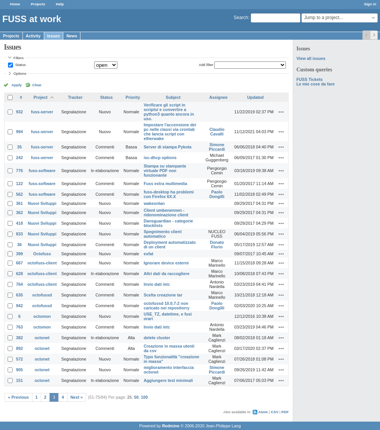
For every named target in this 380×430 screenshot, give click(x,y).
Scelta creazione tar (163, 295)
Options (19, 73)
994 (19, 131)
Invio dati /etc (157, 284)
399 (19, 253)
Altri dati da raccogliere (166, 273)
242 (19, 157)
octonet (42, 337)
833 (19, 234)
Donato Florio (217, 244)
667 (19, 263)
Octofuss (42, 253)
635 (19, 295)
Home (15, 4)
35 (19, 147)
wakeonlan (154, 203)
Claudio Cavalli (216, 131)
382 (19, 337)
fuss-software (42, 170)
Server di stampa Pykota (167, 147)
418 (19, 223)
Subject (173, 97)
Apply (16, 85)
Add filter (206, 65)
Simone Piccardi (217, 146)
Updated (255, 97)
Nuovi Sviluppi (42, 203)
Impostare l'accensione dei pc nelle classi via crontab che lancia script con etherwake (170, 131)
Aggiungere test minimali (168, 380)
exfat (148, 253)
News (71, 36)
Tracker (75, 97)
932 (19, 112)
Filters (18, 58)
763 (19, 327)
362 (19, 212)
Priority (133, 97)
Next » (77, 397)
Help (60, 4)
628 (19, 273)
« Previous (18, 397)
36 (19, 244)
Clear (37, 85)
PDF (285, 412)
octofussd (42, 295)
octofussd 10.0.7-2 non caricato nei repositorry (166, 305)
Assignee (218, 97)
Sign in (370, 4)
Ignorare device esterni (166, 263)
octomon (42, 316)
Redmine (171, 426)
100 (144, 397)
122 (19, 183)
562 (19, 194)
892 (19, 348)
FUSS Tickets (310, 79)
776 (19, 170)
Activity (33, 36)
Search (241, 17)
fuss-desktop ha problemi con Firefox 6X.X (169, 194)
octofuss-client (42, 263)
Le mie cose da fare (316, 84)
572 (19, 359)
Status (20, 65)
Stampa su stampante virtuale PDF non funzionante (165, 170)
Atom (263, 412)
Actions (281, 112)
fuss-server (42, 112)
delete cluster (157, 337)
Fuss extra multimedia (165, 183)
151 (19, 380)
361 (19, 203)
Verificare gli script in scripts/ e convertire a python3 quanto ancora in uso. (169, 112)
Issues (53, 36)
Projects (38, 4)
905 (19, 369)
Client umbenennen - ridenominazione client (166, 212)
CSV (274, 412)
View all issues (311, 58)
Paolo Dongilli (216, 194)
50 (136, 397)
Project (41, 97)
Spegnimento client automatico (163, 233)
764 (19, 284)
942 (19, 305)
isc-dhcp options (160, 157)
